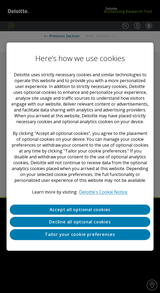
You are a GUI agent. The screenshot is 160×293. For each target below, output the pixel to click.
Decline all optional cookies (80, 222)
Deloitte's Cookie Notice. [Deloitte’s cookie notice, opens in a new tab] (103, 192)
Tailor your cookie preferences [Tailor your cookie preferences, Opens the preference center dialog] (80, 235)
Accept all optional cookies (80, 209)
